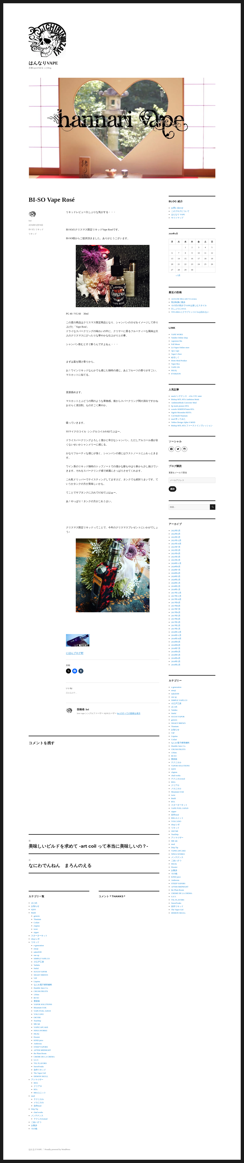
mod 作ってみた (178, 419)
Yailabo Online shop (179, 338)
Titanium (37, 919)
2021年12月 (176, 540)
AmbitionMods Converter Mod (184, 402)
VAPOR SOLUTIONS (43, 1004)
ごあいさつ (36, 1122)
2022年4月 (175, 534)
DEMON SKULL (41, 1076)
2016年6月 (175, 651)
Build (33, 913)
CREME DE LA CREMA (44, 1057)
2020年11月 (176, 563)
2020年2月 (175, 579)
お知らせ (35, 906)
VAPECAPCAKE (41, 1027)
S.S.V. (36, 1060)
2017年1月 (175, 629)
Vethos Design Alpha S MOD (183, 422)
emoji (36, 949)
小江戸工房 (39, 962)
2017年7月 (175, 609)
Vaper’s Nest (176, 354)
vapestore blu (176, 341)
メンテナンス (37, 1115)
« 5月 (178, 275)
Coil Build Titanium (179, 416)
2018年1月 (175, 589)
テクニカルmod (40, 1119)
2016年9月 (175, 642)
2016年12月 (176, 632)
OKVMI (37, 1017)
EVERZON (176, 374)
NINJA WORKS (40, 1030)
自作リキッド (40, 1070)
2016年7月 (175, 648)
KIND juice (38, 1040)
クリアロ (38, 1086)
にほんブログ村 (74, 653)
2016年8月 (175, 645)
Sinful (36, 968)
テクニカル (39, 1099)
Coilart (36, 922)
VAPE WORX (177, 334)
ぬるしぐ (175, 357)
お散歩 (34, 1125)
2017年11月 (176, 596)
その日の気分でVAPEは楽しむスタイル (188, 305)
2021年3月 (175, 557)
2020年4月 (175, 573)
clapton (37, 926)
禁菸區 (37, 1001)
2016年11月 (176, 635)
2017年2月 (175, 625)
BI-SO (32, 229)
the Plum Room (40, 1053)
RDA (36, 1083)
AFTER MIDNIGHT (42, 1050)
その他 (34, 1128)
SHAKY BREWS (41, 975)
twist (36, 929)
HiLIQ (36, 1034)
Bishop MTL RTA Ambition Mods (185, 399)
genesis (37, 916)
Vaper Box (175, 364)
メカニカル (39, 1102)
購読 (172, 489)
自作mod (37, 1106)
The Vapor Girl (40, 1073)
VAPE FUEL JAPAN (42, 1011)
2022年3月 (175, 537)
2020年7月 (175, 570)
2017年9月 (175, 602)
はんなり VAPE (178, 214)
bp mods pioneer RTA (180, 406)
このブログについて (180, 211)
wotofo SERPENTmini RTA (182, 409)
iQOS (33, 909)
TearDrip (37, 1021)
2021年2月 (175, 560)
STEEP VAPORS (41, 1047)
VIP (35, 978)
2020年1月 (175, 583)
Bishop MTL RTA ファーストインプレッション (192, 425)
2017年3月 (175, 622)
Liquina (37, 981)
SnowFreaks (39, 1066)
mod (33, 1096)
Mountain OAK (40, 1007)
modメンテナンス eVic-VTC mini (186, 396)
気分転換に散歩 (178, 302)
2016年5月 (175, 655)
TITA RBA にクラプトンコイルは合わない (190, 312)
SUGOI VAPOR (40, 971)
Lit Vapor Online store (180, 347)
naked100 (38, 952)
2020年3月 (175, 576)
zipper (36, 932)
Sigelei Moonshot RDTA (181, 412)
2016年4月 (175, 658)
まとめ (34, 903)
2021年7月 (175, 547)
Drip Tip (34, 1109)
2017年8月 (175, 606)
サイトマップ (177, 218)
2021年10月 (176, 543)
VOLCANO (39, 1014)
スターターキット (39, 935)
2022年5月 (175, 530)
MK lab (37, 1024)
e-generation (39, 945)
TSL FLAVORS (40, 1063)
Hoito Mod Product (179, 360)
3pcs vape (175, 351)
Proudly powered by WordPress (57, 1149)
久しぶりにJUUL (178, 309)
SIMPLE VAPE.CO (42, 958)
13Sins (36, 994)
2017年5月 (175, 615)
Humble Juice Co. (41, 988)
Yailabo (37, 965)
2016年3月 (175, 661)
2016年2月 (175, 665)
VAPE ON (175, 367)
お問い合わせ (177, 208)
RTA (36, 1089)
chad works (38, 1112)
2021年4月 (175, 553)
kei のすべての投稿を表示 (128, 713)
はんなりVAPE (43, 63)
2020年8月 (175, 566)
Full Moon (175, 344)
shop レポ (35, 939)
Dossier (37, 1037)
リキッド (39, 229)
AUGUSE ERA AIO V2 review (184, 299)
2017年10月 (176, 599)
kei (30, 220)
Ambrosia (38, 1043)
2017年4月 (175, 619)
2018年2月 (175, 586)
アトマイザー (37, 1079)
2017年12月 (176, 593)
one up (36, 955)
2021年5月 (175, 550)
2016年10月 (176, 638)
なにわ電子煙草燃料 (43, 985)
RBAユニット (40, 1092)
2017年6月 (175, 612)
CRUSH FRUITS (41, 991)
